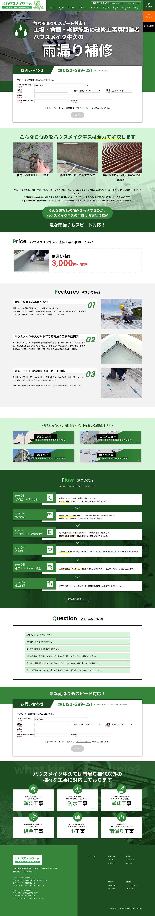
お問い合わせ (149, 16)
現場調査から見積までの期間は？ (39, 642)
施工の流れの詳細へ (75, 599)
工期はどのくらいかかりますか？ (39, 634)
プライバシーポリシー (83, 108)
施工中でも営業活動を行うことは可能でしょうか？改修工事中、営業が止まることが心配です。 (63, 663)
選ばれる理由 (71, 8)
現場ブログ (136, 8)
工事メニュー (83, 8)
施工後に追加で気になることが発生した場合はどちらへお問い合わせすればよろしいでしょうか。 (64, 670)
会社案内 (52, 8)
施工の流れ (94, 8)
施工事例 (61, 8)
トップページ (93, 856)
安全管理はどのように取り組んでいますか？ (43, 649)
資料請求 (115, 8)
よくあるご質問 (149, 27)
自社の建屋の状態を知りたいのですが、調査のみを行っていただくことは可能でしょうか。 (61, 656)
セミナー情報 (125, 8)
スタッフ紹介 (105, 8)
